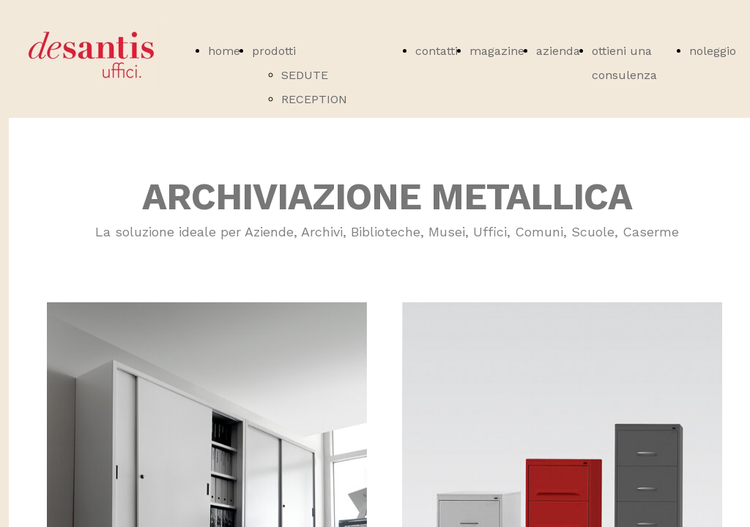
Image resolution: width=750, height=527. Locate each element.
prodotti (274, 51)
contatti (436, 51)
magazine (496, 51)
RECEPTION (314, 99)
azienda (558, 51)
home (224, 51)
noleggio (712, 51)
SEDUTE (304, 75)
